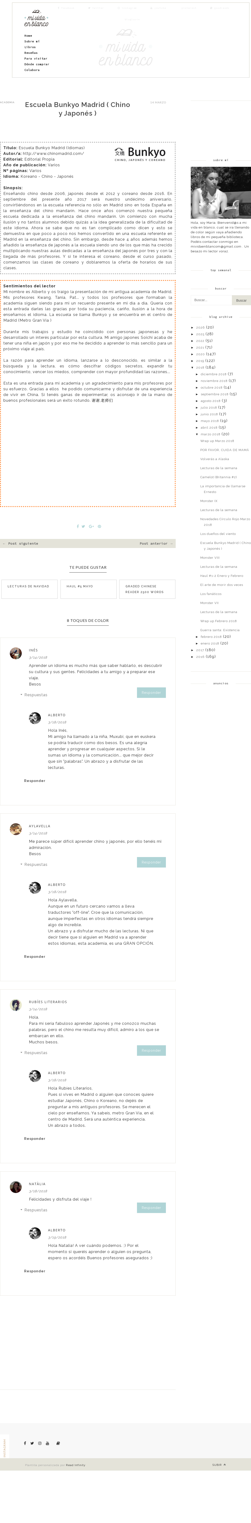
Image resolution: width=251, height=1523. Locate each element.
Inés (33, 650)
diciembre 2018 (214, 374)
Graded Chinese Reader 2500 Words (145, 589)
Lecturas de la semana (218, 468)
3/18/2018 (57, 722)
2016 (200, 657)
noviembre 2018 (214, 381)
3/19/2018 (57, 1237)
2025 (200, 334)
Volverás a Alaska (214, 459)
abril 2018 (209, 427)
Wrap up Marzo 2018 (217, 441)
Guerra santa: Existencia (220, 630)
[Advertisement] (218, 124)
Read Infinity (76, 1465)
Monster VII (209, 603)
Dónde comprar (36, 64)
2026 (200, 327)
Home (28, 35)
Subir (219, 1465)
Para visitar (35, 58)
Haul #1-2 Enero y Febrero (221, 576)
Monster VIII (210, 557)
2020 (200, 354)
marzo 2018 (210, 434)
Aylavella (39, 826)
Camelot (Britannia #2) (218, 477)
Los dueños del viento (218, 534)
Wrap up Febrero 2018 (218, 621)
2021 (200, 347)
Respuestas (36, 695)
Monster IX (209, 501)
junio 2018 (209, 414)
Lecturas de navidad (28, 586)
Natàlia (37, 1184)
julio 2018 (209, 407)
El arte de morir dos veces (221, 585)
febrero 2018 (211, 637)
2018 (200, 367)
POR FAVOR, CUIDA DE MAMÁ (224, 450)
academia (7, 102)
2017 (200, 650)
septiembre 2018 (215, 394)
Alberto (57, 715)
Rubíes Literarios (48, 1002)
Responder (151, 693)
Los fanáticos (211, 594)
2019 (200, 361)
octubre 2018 (212, 387)
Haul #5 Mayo (80, 586)
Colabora (32, 70)
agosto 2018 (211, 401)
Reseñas (31, 53)
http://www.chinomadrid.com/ (53, 153)
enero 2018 (210, 643)
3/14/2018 (38, 657)
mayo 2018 (210, 421)
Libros (30, 47)
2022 (200, 341)
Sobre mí (32, 41)
